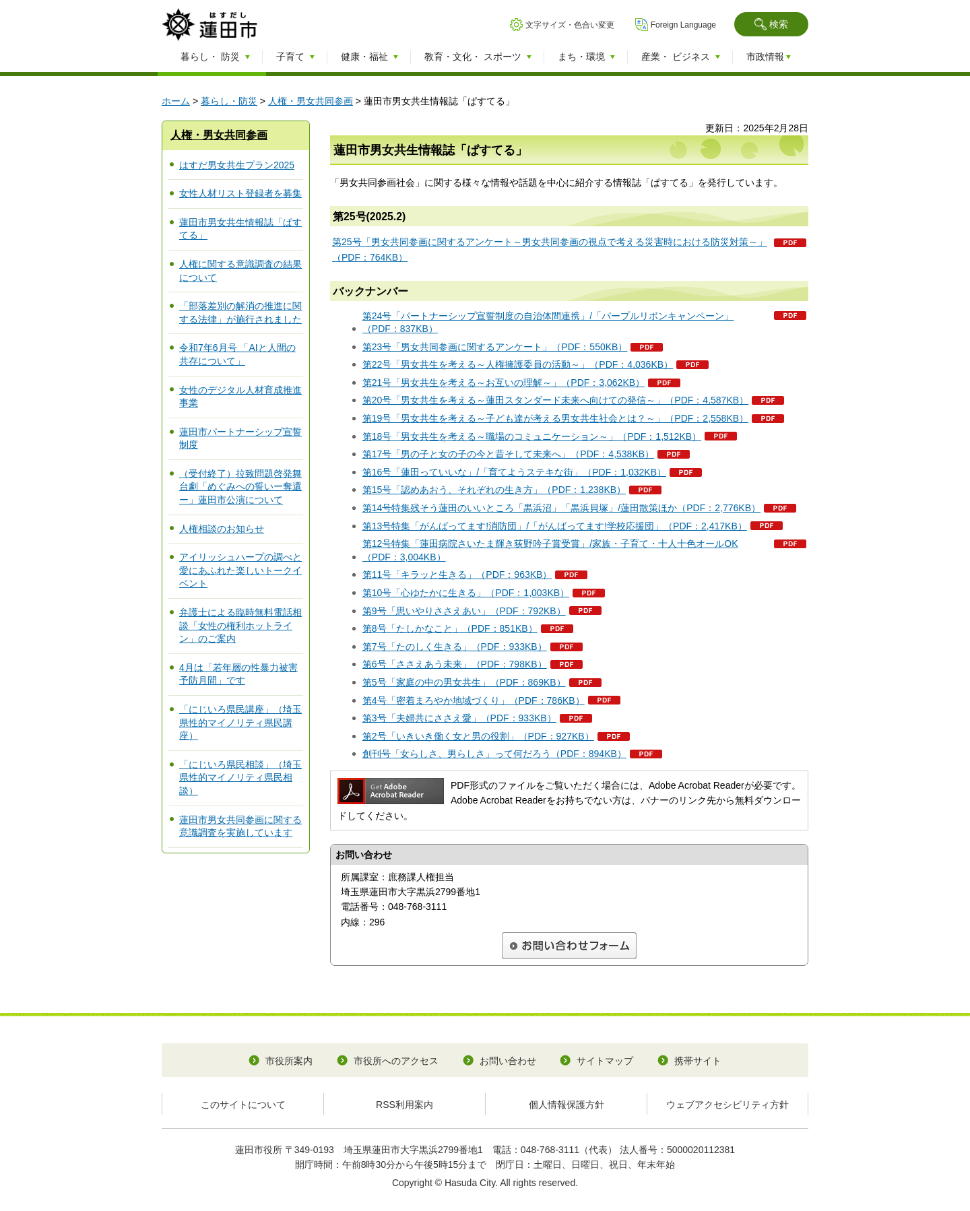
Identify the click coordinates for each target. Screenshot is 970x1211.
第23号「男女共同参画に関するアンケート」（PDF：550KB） (495, 346)
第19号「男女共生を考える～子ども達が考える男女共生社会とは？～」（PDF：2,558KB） (555, 418)
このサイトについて (243, 1104)
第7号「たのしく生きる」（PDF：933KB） (454, 646)
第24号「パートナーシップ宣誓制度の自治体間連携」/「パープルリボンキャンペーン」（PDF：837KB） (548, 322)
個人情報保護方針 (566, 1104)
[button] (771, 24)
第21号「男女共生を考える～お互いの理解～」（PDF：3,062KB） (503, 382)
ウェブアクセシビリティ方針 (727, 1104)
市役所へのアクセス (396, 1060)
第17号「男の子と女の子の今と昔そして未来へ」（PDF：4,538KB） (508, 454)
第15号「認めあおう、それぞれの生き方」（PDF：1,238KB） (494, 489)
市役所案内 (289, 1060)
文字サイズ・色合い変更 (569, 25)
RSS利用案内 (404, 1104)
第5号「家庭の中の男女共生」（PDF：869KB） (464, 682)
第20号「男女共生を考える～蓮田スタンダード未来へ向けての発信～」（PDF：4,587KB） (555, 400)
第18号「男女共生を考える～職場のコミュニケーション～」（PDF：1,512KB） (531, 436)
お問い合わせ (508, 1060)
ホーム (176, 101)
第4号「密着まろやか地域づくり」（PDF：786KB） (473, 700)
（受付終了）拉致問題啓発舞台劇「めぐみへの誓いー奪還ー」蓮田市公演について (240, 486)
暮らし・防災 (229, 101)
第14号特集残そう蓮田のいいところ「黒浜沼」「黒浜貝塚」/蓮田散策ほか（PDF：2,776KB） (561, 507)
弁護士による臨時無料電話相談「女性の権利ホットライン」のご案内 (240, 625)
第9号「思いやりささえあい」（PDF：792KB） (464, 611)
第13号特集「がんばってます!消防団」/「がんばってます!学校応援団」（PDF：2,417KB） (554, 526)
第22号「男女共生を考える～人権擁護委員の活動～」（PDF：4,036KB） (517, 364)
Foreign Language (683, 25)
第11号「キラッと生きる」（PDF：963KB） (457, 574)
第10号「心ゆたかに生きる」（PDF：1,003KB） (465, 592)
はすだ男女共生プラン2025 (236, 165)
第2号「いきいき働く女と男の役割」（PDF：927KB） (478, 736)
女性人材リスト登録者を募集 (240, 193)
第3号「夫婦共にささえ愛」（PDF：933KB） (459, 718)
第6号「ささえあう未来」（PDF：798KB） (454, 664)
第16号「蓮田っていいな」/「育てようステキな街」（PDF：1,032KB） (514, 472)
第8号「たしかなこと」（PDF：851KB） (450, 628)
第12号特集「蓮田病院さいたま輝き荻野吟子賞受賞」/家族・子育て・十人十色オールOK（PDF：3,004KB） (550, 550)
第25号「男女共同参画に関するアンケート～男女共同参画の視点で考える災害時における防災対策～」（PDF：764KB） (549, 249)
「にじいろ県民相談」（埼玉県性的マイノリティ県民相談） (240, 777)
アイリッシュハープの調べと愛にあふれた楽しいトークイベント (240, 570)
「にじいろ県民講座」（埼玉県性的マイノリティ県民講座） (240, 722)
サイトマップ (605, 1060)
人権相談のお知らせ (221, 528)
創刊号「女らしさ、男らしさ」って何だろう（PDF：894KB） (494, 753)
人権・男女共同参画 (310, 101)
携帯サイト (697, 1060)
